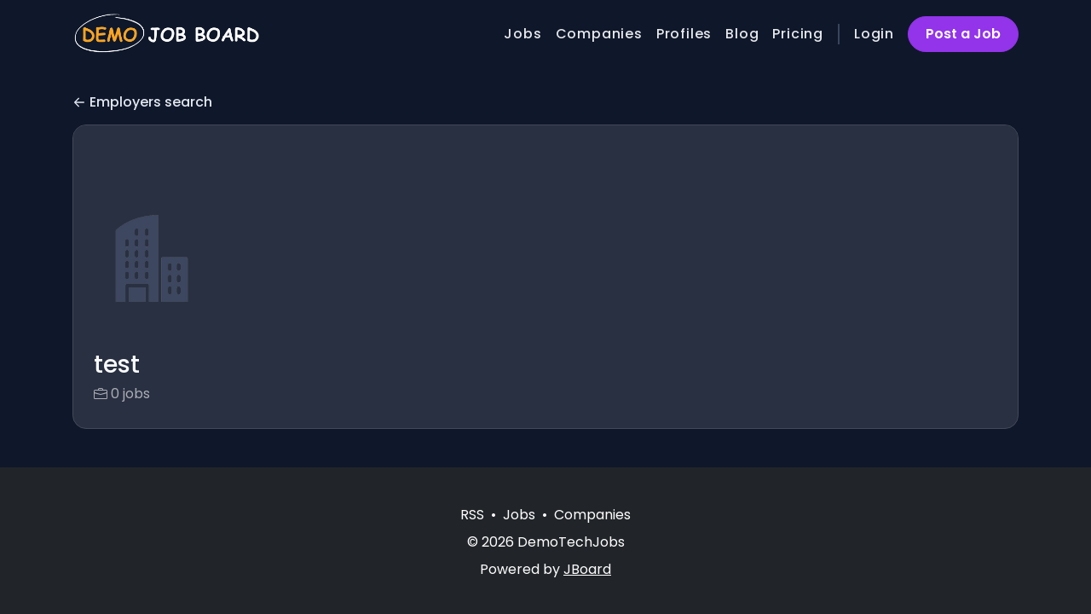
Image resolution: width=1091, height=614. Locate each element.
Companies (599, 33)
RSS (472, 514)
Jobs (522, 33)
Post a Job (963, 33)
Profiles (684, 33)
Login (874, 33)
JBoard (587, 569)
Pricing (797, 33)
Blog (742, 33)
